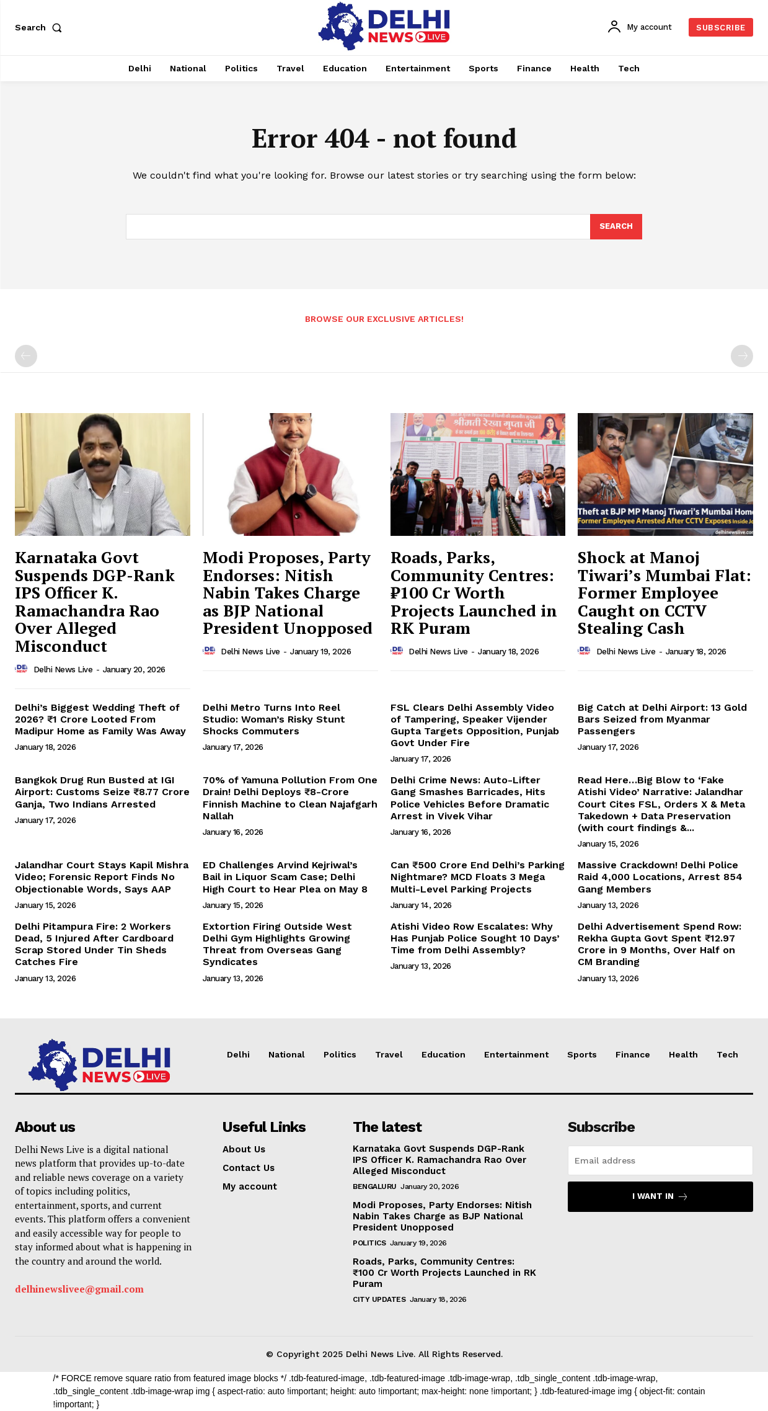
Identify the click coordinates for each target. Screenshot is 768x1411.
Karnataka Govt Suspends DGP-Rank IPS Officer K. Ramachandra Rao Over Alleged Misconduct (95, 601)
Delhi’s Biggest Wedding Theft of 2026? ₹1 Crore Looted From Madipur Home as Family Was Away (100, 719)
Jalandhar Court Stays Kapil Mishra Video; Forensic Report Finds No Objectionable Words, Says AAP (101, 876)
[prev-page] (26, 356)
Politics (369, 1243)
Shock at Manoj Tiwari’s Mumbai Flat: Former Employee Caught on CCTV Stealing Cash (664, 592)
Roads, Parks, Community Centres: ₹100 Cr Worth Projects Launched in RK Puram (474, 592)
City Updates (379, 1299)
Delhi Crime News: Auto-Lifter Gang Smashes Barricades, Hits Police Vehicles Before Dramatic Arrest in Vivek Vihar (470, 798)
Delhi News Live (63, 669)
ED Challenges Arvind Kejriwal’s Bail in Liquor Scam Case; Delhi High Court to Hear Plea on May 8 (285, 876)
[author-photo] (23, 669)
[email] (660, 1160)
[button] (41, 27)
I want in (660, 1197)
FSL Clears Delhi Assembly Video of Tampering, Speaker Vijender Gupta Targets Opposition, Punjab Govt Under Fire (475, 725)
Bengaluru (375, 1186)
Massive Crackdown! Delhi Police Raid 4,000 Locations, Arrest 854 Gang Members (660, 876)
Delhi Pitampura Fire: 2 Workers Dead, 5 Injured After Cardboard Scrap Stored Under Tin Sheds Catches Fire (94, 944)
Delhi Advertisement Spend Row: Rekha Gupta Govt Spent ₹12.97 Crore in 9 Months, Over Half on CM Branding (659, 944)
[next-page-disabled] (742, 356)
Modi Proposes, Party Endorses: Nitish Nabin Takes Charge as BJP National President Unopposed (288, 592)
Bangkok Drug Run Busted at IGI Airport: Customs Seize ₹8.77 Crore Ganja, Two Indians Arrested (102, 791)
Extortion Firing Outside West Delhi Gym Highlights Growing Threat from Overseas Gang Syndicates (277, 944)
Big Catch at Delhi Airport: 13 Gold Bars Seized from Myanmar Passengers (662, 719)
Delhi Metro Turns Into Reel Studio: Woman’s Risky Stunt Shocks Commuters (274, 719)
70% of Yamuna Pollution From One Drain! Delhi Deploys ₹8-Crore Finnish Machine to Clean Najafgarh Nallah (290, 798)
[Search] (616, 227)
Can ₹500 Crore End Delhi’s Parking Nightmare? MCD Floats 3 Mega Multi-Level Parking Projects (478, 876)
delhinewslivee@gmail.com (79, 1289)
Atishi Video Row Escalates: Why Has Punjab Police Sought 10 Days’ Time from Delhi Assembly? (475, 938)
